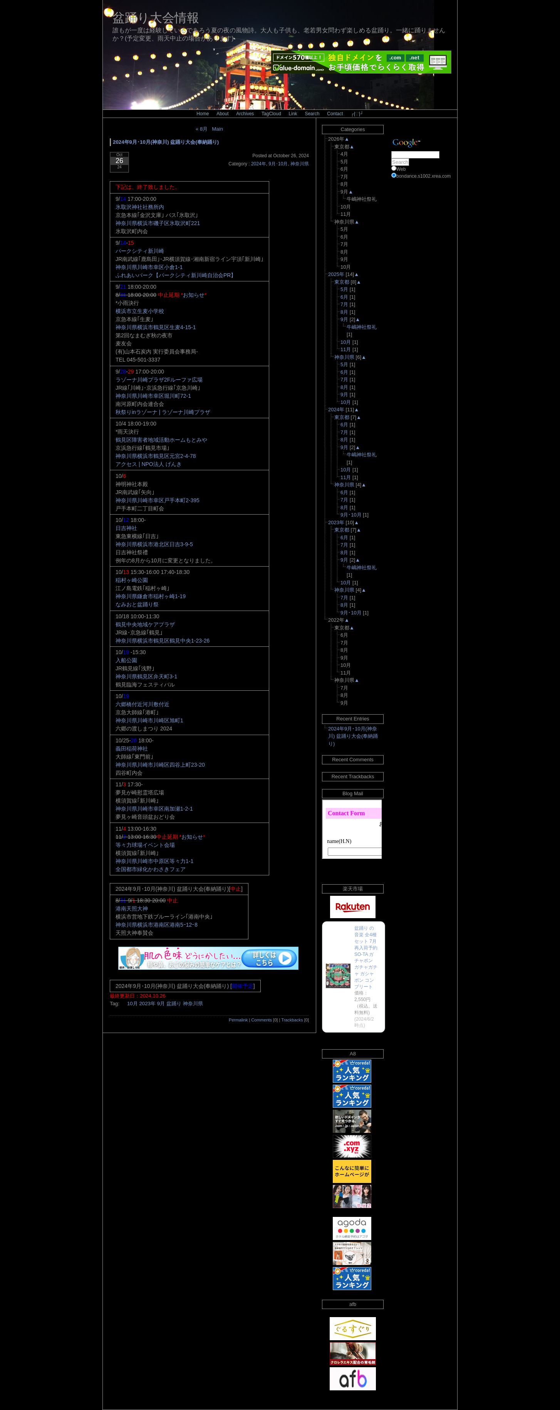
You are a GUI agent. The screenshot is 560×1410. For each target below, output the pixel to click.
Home (202, 113)
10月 (132, 1003)
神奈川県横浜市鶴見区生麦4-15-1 (156, 327)
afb (352, 1304)
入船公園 (126, 660)
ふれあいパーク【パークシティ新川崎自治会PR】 (176, 275)
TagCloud (271, 113)
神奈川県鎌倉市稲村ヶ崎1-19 (151, 596)
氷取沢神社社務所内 (140, 207)
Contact (335, 113)
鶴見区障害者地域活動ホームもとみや (161, 440)
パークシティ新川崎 (140, 251)
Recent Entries (352, 719)
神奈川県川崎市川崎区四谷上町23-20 (160, 765)
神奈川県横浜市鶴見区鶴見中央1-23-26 (163, 641)
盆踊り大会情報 (155, 18)
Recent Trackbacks (353, 776)
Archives (245, 113)
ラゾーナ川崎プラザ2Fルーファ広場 (159, 380)
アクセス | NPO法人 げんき (149, 464)
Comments (261, 1020)
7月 (344, 304)
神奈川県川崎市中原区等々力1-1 (154, 861)
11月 (345, 349)
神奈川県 (299, 164)
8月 (344, 312)
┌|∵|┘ (356, 113)
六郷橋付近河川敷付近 (142, 704)
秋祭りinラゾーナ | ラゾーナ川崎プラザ (163, 412)
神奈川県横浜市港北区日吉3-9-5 (154, 544)
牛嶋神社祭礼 (362, 327)
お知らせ (194, 295)
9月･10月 (278, 164)
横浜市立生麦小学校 (140, 311)
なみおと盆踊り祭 (137, 604)
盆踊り (173, 1003)
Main (217, 129)
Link (293, 113)
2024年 (258, 164)
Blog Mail (352, 793)
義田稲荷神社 (132, 748)
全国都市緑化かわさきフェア (151, 869)
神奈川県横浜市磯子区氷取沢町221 (158, 223)
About (222, 113)
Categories (353, 129)
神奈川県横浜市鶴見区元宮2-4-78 (156, 456)
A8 (353, 1054)
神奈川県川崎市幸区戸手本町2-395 (158, 500)
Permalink (238, 1020)
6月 (344, 297)
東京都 (341, 282)
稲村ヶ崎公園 (132, 580)
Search (312, 113)
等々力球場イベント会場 (145, 845)
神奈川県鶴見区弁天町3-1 (146, 676)
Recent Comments (353, 759)
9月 (161, 1003)
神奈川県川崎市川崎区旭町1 (149, 720)
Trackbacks (292, 1020)
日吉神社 (126, 528)
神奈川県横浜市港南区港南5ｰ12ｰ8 (157, 925)
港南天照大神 (132, 908)
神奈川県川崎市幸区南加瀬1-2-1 (154, 809)
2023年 (147, 1003)
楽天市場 (353, 889)
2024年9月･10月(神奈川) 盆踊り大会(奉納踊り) (166, 142)
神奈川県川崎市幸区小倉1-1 (149, 267)
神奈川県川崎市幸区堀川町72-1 (153, 396)
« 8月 (202, 129)
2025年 (336, 274)
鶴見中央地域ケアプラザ (145, 624)
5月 (344, 289)
